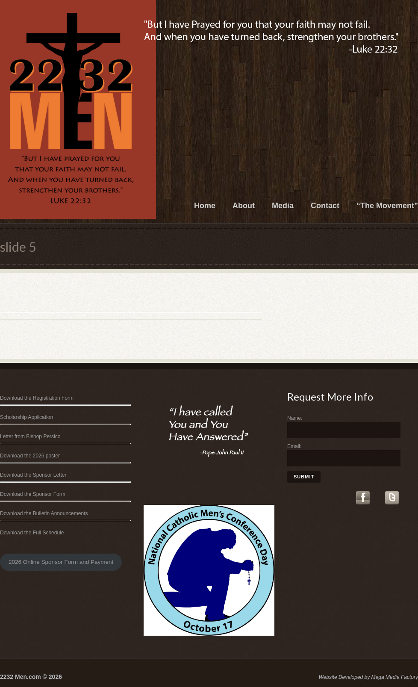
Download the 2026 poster (30, 456)
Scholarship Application (26, 417)
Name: (294, 418)
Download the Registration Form (37, 398)
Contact (325, 205)
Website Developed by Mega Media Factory (368, 677)
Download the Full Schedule (32, 533)
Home (204, 205)
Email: (294, 446)
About (244, 205)
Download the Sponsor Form (32, 494)
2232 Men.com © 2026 (31, 676)
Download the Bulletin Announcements (44, 513)
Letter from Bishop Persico (30, 436)
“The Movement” (387, 205)
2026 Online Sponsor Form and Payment (61, 562)
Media (283, 205)
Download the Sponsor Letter (33, 475)
